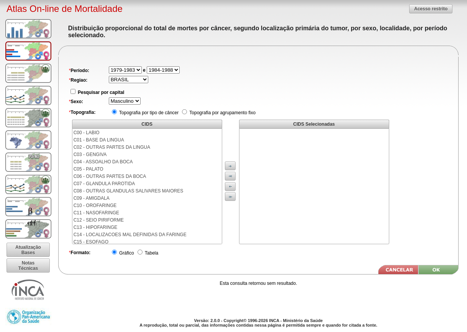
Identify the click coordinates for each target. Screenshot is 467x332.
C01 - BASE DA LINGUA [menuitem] (99, 140)
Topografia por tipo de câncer (148, 112)
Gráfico (126, 253)
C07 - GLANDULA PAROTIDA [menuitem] (104, 183)
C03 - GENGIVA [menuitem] (90, 154)
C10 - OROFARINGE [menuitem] (95, 205)
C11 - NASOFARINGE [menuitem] (96, 212)
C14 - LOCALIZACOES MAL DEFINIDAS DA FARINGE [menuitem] (130, 234)
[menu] (147, 186)
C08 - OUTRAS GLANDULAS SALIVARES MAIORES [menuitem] (129, 191)
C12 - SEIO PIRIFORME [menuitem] (99, 220)
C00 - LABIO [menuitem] (87, 132)
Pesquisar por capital (101, 92)
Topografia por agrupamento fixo (222, 112)
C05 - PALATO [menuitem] (88, 169)
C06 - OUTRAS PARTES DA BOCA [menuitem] (110, 176)
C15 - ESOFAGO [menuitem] (91, 242)
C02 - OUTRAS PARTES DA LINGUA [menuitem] (112, 147)
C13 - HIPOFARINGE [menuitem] (96, 227)
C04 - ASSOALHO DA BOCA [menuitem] (103, 161)
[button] (430, 8)
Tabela (151, 253)
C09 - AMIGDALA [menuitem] (92, 198)
